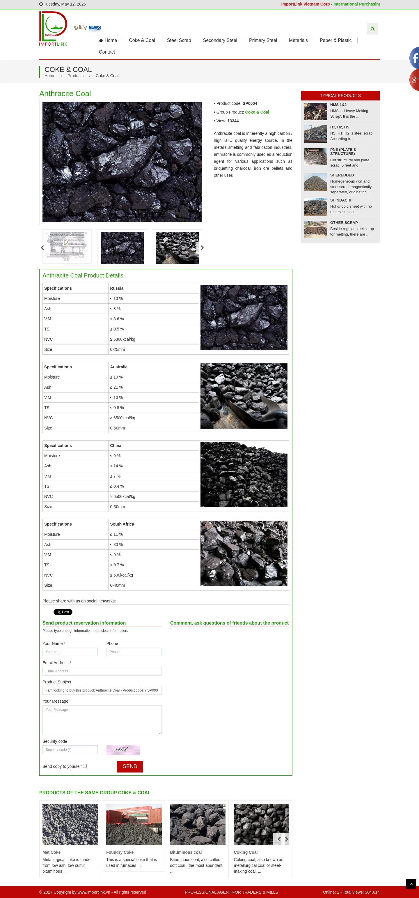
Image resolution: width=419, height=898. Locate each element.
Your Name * (53, 643)
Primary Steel (263, 40)
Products (76, 75)
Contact (107, 52)
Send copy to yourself (62, 766)
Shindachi (340, 200)
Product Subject (56, 682)
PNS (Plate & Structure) (343, 151)
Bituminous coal (186, 852)
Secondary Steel (220, 40)
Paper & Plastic (335, 40)
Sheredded (342, 175)
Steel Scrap (179, 40)
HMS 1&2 (338, 104)
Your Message (55, 701)
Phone (112, 643)
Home (108, 40)
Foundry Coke (120, 852)
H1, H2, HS (339, 127)
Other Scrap (344, 222)
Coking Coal (246, 852)
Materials (298, 40)
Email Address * (56, 662)
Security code (54, 741)
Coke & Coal (142, 40)
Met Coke (51, 852)
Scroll (411, 884)
